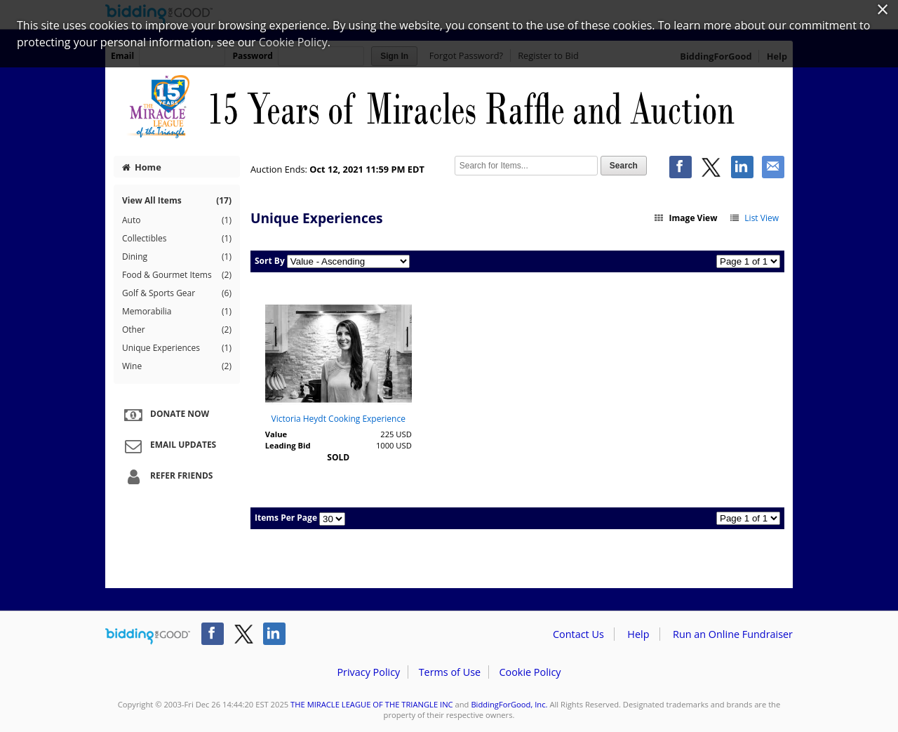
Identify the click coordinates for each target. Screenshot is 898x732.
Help (638, 634)
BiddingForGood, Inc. (509, 704)
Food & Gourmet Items (177, 275)
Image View (685, 218)
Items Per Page (286, 518)
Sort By (270, 261)
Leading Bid (288, 445)
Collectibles (177, 239)
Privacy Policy (368, 672)
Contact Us (578, 634)
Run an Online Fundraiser (733, 634)
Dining (177, 257)
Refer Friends (167, 476)
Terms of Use (450, 672)
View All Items (177, 200)
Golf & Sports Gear (177, 293)
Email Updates (168, 445)
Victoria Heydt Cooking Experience (339, 419)
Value (276, 434)
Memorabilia (177, 312)
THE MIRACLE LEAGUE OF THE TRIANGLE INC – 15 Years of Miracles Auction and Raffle (449, 107)
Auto (177, 220)
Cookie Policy (530, 672)
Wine (177, 366)
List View (754, 218)
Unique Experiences (177, 348)
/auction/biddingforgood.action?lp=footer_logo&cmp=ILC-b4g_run (147, 636)
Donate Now (165, 414)
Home (141, 167)
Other (177, 330)
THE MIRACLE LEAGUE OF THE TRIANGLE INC (371, 704)
